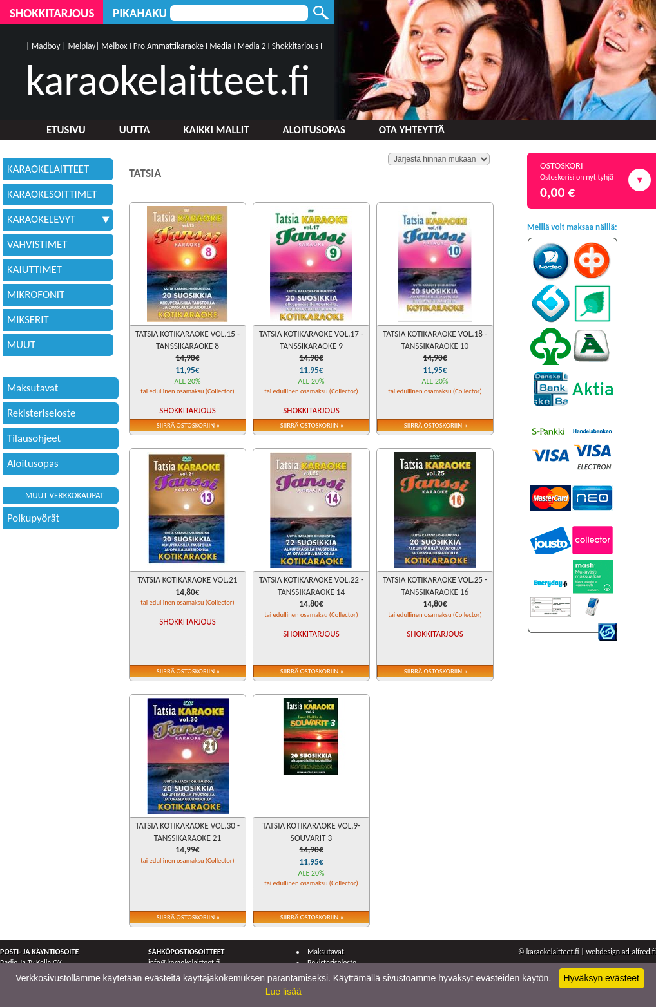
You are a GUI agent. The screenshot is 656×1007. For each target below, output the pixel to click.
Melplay (81, 46)
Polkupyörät (33, 518)
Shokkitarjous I (297, 46)
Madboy (46, 46)
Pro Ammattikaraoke (168, 46)
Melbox (114, 46)
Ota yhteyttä (412, 129)
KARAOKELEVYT (58, 219)
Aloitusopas (314, 129)
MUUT (21, 345)
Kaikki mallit (216, 129)
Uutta (134, 129)
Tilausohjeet (34, 438)
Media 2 (252, 46)
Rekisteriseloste (41, 413)
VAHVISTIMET (37, 244)
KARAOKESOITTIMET (52, 194)
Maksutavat (32, 388)
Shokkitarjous (52, 13)
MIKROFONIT (35, 294)
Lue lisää (283, 991)
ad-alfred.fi (639, 951)
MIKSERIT (28, 319)
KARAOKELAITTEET (48, 169)
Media (220, 46)
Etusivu (66, 129)
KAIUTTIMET (34, 269)
